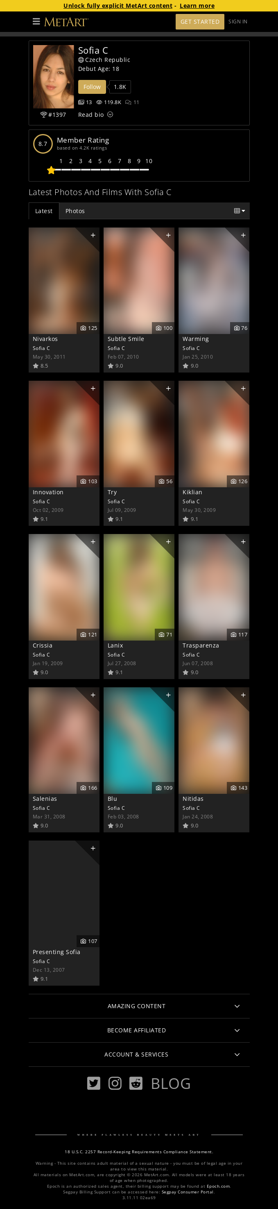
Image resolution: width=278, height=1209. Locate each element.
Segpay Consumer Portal (188, 1192)
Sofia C (41, 348)
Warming (196, 339)
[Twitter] (93, 1083)
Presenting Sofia (57, 952)
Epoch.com (218, 1186)
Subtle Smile (126, 339)
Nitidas (193, 798)
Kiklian (193, 492)
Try (112, 492)
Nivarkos (45, 339)
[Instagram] (115, 1083)
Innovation (48, 492)
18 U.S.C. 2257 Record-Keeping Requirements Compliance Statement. (139, 1151)
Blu (113, 798)
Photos (75, 211)
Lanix (115, 645)
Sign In (238, 21)
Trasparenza (201, 645)
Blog (171, 1083)
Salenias (45, 798)
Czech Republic (104, 60)
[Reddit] (135, 1083)
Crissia (43, 645)
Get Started (200, 21)
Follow (92, 87)
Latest (44, 211)
